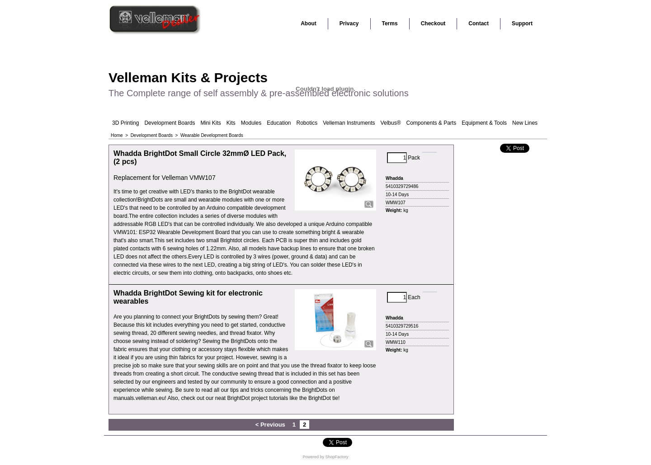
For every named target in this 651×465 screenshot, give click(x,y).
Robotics (307, 123)
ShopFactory (336, 457)
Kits (231, 123)
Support (522, 23)
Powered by (313, 457)
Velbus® (391, 123)
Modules (251, 123)
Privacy (349, 23)
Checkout (433, 23)
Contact (478, 23)
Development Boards (169, 123)
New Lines (525, 123)
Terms (390, 23)
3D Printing (125, 123)
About (308, 23)
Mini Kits (210, 123)
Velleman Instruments (349, 123)
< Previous (270, 424)
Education (279, 123)
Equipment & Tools (484, 123)
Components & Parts (431, 123)
